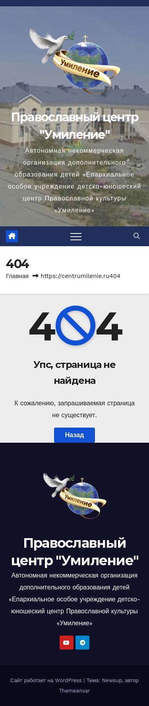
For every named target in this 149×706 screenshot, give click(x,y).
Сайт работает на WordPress (46, 680)
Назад (74, 435)
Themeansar (74, 691)
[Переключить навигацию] (76, 236)
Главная (17, 276)
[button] (137, 236)
